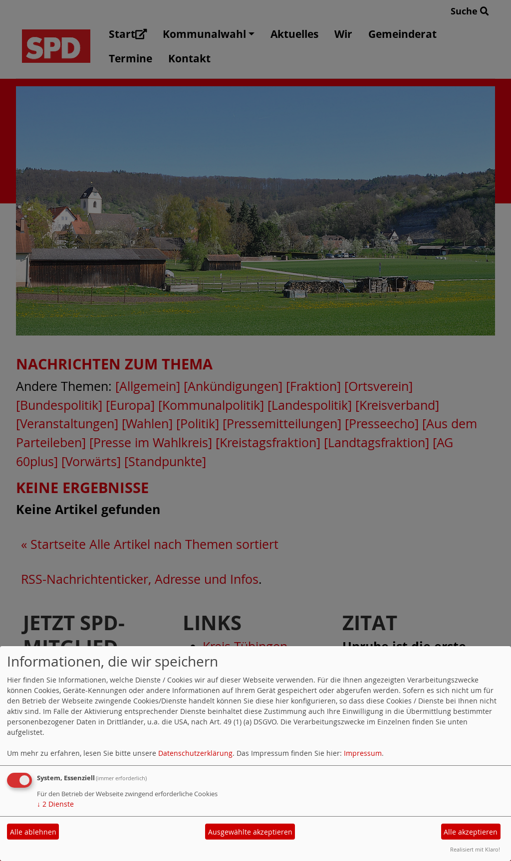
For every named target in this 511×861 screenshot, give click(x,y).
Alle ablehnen (33, 832)
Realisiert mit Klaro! (475, 849)
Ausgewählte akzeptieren (250, 832)
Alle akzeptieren (471, 832)
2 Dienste (55, 804)
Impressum (363, 753)
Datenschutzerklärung (195, 753)
